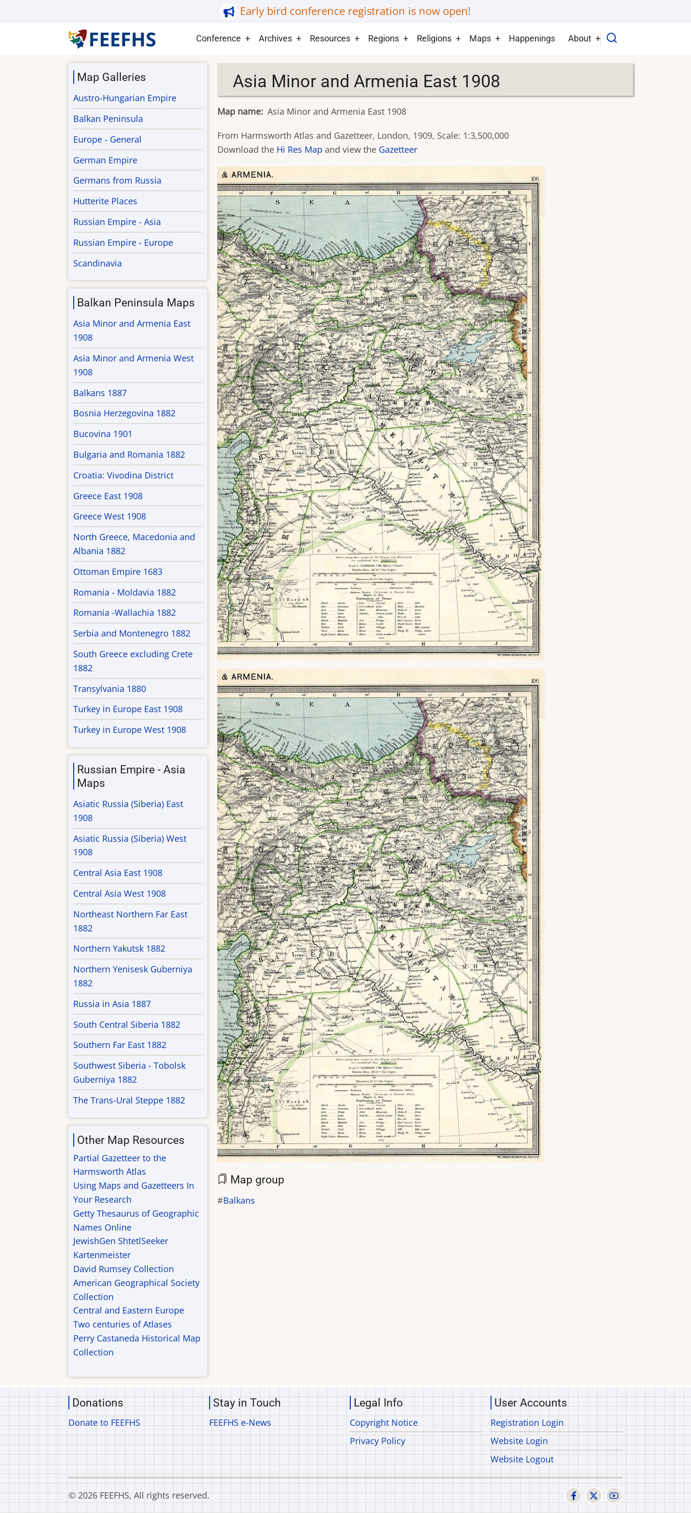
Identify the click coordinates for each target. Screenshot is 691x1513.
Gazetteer (398, 149)
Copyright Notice (384, 1422)
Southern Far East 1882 (119, 1044)
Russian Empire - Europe (123, 242)
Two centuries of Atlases (122, 1324)
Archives (275, 38)
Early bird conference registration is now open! (355, 11)
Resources (330, 38)
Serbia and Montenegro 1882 (131, 633)
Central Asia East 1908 (117, 872)
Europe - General (107, 139)
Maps (480, 38)
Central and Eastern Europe (128, 1310)
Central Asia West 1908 (119, 893)
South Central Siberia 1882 (126, 1024)
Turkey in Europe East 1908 (128, 709)
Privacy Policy (377, 1441)
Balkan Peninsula (108, 118)
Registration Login (527, 1422)
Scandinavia (97, 263)
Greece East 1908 (108, 496)
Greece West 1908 (109, 516)
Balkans (239, 1200)
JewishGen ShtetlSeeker (120, 1241)
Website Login (519, 1441)
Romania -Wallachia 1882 (124, 612)
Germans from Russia (117, 180)
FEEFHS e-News (240, 1422)
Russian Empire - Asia (117, 221)
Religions (434, 38)
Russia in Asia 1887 (112, 1003)
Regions (383, 38)
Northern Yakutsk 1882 (119, 948)
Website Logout (522, 1459)
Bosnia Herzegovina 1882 (124, 413)
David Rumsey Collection (123, 1268)
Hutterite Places (105, 201)
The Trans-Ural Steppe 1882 (129, 1100)
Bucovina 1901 (103, 433)
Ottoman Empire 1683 (117, 571)
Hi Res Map (299, 149)
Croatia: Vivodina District (123, 475)
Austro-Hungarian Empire (124, 98)
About (579, 38)
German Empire (105, 160)
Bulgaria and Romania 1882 (129, 454)
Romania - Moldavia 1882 (124, 592)
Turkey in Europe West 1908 (129, 729)
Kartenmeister (102, 1255)
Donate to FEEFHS (104, 1422)
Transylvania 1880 (109, 688)
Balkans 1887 (100, 392)
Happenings (532, 38)
